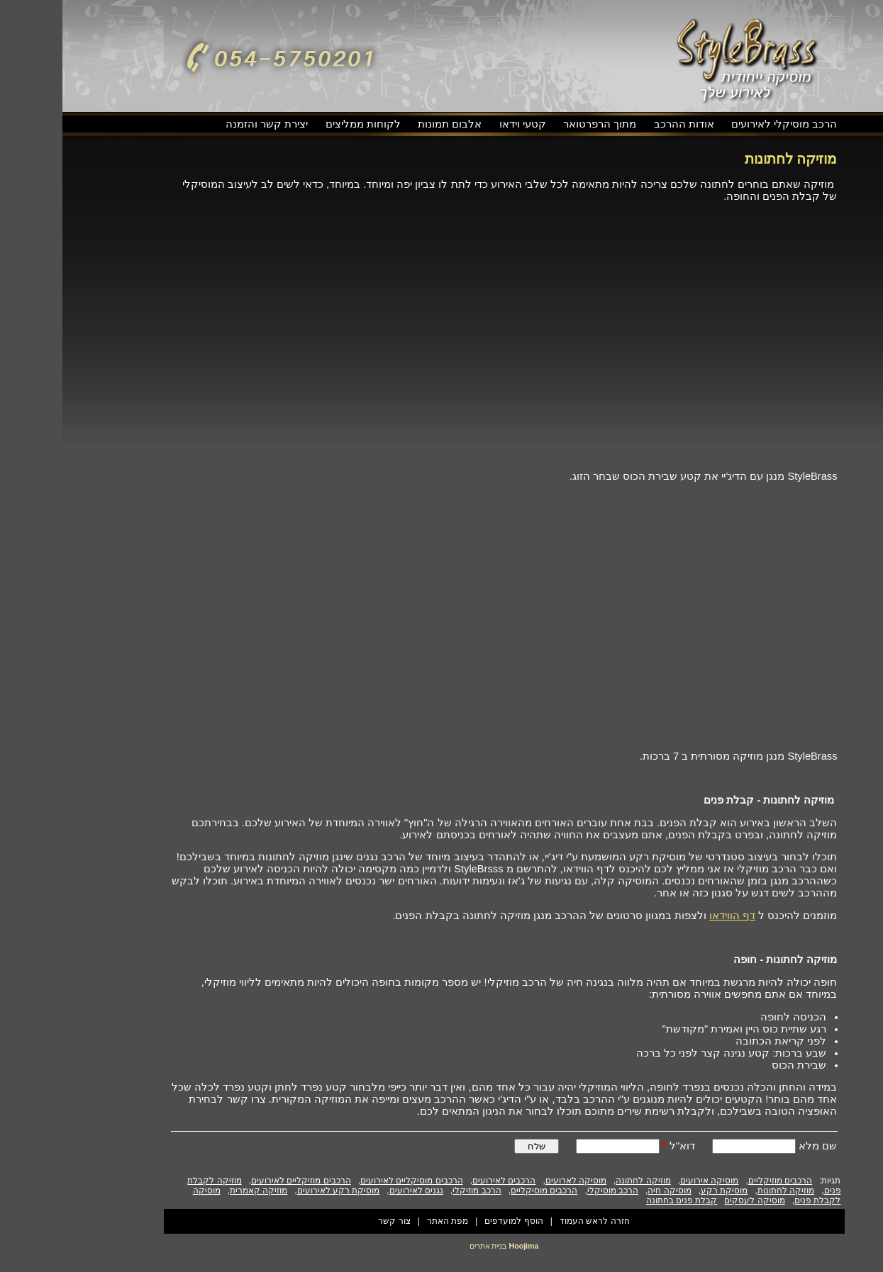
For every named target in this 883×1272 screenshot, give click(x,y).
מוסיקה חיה (606, 1190)
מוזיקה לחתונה (580, 1181)
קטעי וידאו (460, 124)
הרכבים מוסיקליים (481, 1190)
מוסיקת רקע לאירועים (276, 1190)
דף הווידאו (670, 915)
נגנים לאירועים (354, 1190)
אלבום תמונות (387, 124)
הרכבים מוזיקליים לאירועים (239, 1181)
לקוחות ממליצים (300, 124)
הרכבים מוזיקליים (718, 1181)
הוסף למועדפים (451, 1221)
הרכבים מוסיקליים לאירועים (349, 1181)
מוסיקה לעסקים (692, 1200)
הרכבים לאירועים (441, 1181)
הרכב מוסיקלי (550, 1190)
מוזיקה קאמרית (196, 1190)
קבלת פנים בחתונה (619, 1200)
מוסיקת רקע (661, 1190)
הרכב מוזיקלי (414, 1190)
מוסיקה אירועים (647, 1181)
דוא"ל (616, 1146)
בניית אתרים (426, 1246)
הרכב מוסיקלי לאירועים (721, 124)
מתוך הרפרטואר (537, 124)
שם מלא (753, 1146)
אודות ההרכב (622, 124)
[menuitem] (722, 124)
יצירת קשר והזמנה (204, 124)
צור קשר (332, 1221)
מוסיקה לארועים (513, 1181)
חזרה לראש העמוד (532, 1221)
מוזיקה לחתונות (723, 1190)
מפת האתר (385, 1221)
